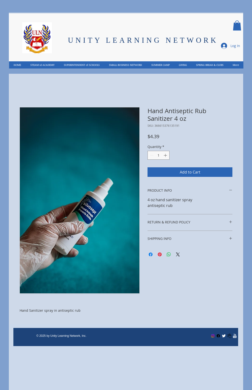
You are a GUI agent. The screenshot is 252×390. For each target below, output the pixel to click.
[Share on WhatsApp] (169, 254)
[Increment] (166, 155)
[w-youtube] (235, 336)
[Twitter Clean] (224, 336)
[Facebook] (218, 336)
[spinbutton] (158, 155)
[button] (237, 26)
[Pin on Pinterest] (160, 254)
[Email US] (229, 336)
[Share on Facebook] (150, 254)
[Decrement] (151, 155)
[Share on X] (178, 254)
